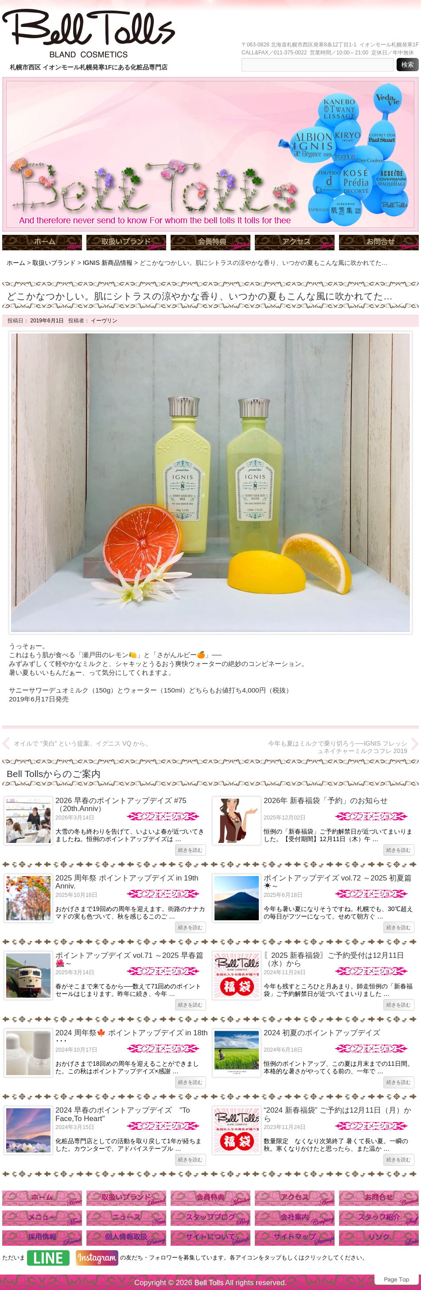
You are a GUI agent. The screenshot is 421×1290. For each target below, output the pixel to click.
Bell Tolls (208, 1283)
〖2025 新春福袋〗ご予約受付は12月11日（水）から (334, 959)
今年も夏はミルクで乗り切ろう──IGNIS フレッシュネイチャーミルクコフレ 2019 (337, 747)
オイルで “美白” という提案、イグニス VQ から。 (83, 743)
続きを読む (190, 850)
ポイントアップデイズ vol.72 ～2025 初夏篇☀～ (338, 882)
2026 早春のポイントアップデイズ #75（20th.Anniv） (121, 804)
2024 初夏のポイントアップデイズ (322, 1033)
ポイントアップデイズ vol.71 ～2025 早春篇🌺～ (129, 959)
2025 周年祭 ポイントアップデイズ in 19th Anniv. (127, 882)
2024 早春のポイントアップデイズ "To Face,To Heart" (122, 1114)
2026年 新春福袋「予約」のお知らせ (326, 800)
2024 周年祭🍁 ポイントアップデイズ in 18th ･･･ (131, 1037)
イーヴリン (103, 321)
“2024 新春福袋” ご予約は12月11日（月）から (337, 1114)
